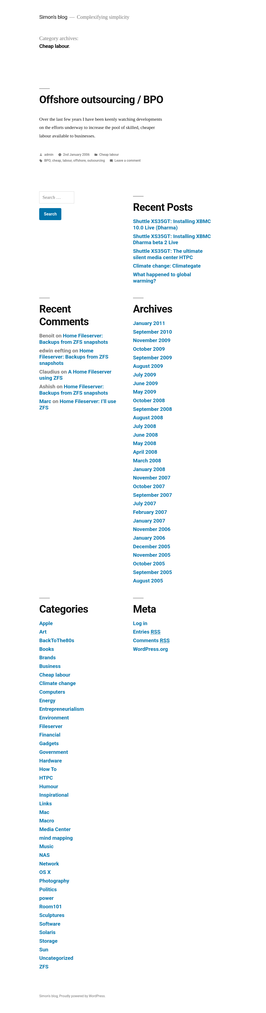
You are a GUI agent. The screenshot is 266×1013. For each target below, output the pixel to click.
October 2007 (149, 486)
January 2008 (149, 469)
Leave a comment (127, 160)
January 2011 (149, 323)
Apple (46, 623)
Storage (48, 941)
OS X (45, 872)
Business (50, 666)
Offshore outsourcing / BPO (101, 99)
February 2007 (150, 512)
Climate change (57, 683)
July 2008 (144, 426)
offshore (79, 160)
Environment (54, 718)
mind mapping (56, 838)
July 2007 (144, 503)
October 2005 (149, 564)
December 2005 (151, 546)
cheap (56, 160)
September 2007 (152, 495)
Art (43, 632)
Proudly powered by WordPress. (82, 996)
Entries (146, 632)
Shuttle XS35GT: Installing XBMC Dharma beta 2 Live (172, 239)
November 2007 (152, 478)
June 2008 (145, 435)
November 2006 (152, 529)
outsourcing (96, 160)
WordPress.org (150, 649)
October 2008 (149, 400)
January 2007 (149, 521)
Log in (140, 623)
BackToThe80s (56, 640)
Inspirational (54, 795)
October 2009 (149, 349)
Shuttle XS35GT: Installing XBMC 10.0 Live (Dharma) (172, 224)
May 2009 (144, 392)
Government (53, 752)
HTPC (46, 778)
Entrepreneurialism (61, 709)
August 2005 (148, 581)
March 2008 (147, 461)
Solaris (47, 932)
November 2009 (152, 340)
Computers (52, 692)
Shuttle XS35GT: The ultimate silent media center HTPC (168, 254)
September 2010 (152, 332)
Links (45, 803)
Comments (151, 640)
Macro (46, 821)
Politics (48, 889)
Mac (44, 812)
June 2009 (145, 383)
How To (47, 769)
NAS (44, 855)
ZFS (43, 967)
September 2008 (152, 409)
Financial (49, 735)
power (46, 898)
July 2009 (144, 375)
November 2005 (152, 555)
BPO (47, 160)
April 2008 (145, 452)
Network (49, 864)
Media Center (55, 829)
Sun (43, 950)
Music (46, 846)
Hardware (50, 761)
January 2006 (149, 538)
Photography (54, 881)
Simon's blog (53, 17)
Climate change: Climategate (167, 266)
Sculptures (51, 915)
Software (49, 924)
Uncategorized (56, 958)
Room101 (50, 906)
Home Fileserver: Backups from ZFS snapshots (73, 339)
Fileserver (50, 726)
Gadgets (49, 743)
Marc (45, 401)
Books (46, 649)
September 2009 (152, 358)
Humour (48, 786)
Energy (47, 700)
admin (49, 155)
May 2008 (144, 443)
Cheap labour (109, 155)
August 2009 (148, 366)
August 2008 (148, 417)
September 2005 (152, 572)
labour (67, 160)
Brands (47, 657)
